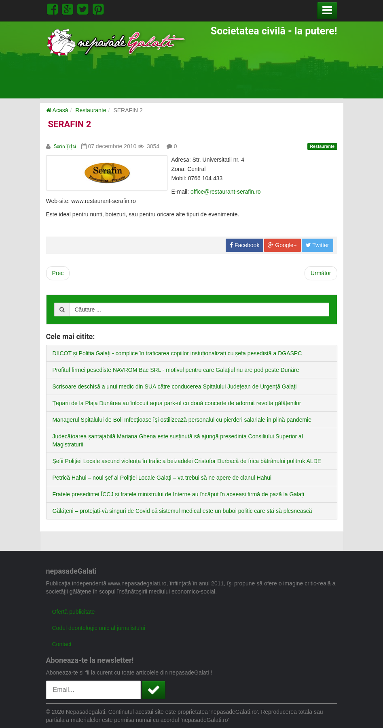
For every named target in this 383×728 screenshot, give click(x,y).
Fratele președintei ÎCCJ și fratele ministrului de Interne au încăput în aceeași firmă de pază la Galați (179, 494)
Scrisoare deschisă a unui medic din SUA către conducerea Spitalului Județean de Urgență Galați (175, 386)
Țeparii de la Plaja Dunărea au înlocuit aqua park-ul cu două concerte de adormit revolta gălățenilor (177, 403)
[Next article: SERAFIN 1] (321, 273)
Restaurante (90, 110)
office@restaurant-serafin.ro (225, 191)
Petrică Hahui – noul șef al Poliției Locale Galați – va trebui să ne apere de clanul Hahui (162, 477)
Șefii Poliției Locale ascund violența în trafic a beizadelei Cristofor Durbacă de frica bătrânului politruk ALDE (187, 461)
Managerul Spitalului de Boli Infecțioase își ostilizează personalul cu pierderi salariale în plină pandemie (182, 419)
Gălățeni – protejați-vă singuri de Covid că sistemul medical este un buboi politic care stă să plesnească (182, 511)
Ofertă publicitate (73, 611)
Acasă (57, 110)
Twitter (317, 245)
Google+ (282, 245)
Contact (62, 644)
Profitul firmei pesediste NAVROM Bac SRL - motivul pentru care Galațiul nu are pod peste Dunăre (176, 370)
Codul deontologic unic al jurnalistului (98, 628)
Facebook (244, 245)
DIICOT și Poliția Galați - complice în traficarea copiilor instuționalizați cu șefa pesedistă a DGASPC (177, 353)
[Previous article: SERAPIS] (58, 273)
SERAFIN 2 (69, 124)
